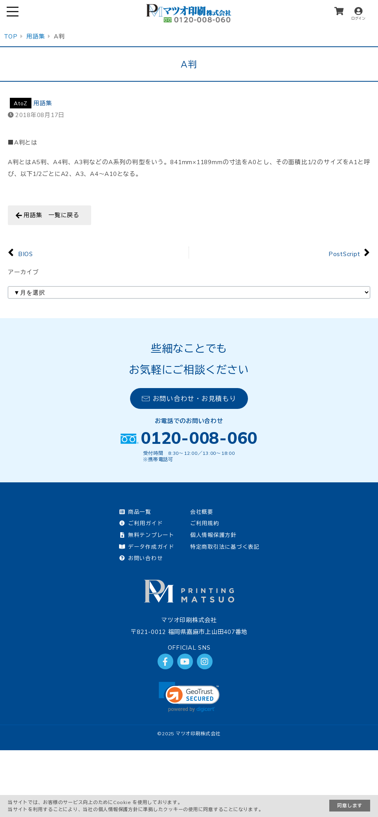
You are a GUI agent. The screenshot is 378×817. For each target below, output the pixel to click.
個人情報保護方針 (213, 534)
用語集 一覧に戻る (51, 215)
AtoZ (21, 103)
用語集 (42, 103)
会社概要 (201, 511)
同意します (349, 805)
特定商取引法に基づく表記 (225, 546)
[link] (189, 697)
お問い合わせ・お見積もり (189, 398)
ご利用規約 (204, 523)
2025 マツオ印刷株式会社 (191, 733)
